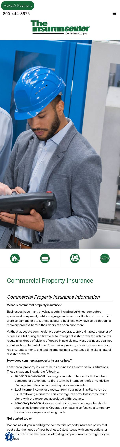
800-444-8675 (16, 13)
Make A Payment (17, 5)
